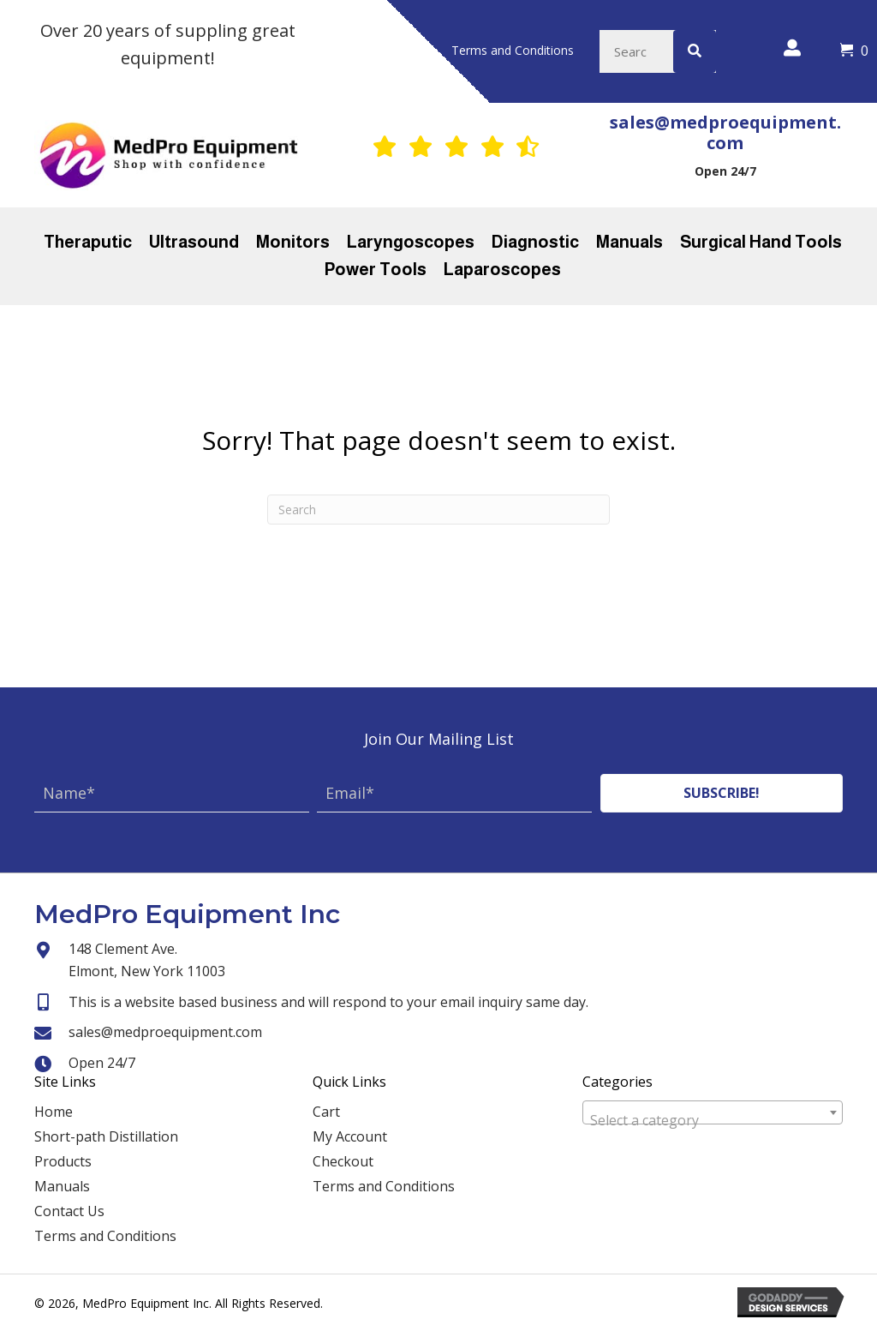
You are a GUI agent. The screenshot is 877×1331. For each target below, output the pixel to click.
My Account (350, 1136)
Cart (326, 1111)
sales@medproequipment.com (725, 132)
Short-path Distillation (106, 1136)
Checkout (343, 1161)
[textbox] (712, 1120)
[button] (721, 793)
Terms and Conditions (105, 1235)
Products (63, 1161)
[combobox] (712, 1112)
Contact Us (69, 1211)
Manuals (62, 1186)
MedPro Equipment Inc (187, 914)
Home (53, 1111)
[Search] (438, 510)
